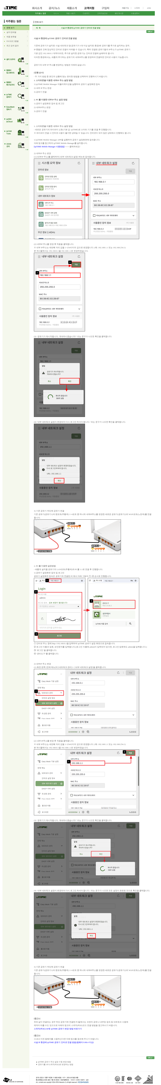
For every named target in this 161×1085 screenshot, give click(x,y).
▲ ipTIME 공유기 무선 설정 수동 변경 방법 (53, 1062)
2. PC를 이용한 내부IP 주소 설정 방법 (50, 99)
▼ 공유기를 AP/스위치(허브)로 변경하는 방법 (54, 1064)
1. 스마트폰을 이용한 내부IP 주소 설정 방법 (53, 80)
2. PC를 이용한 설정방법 (45, 566)
